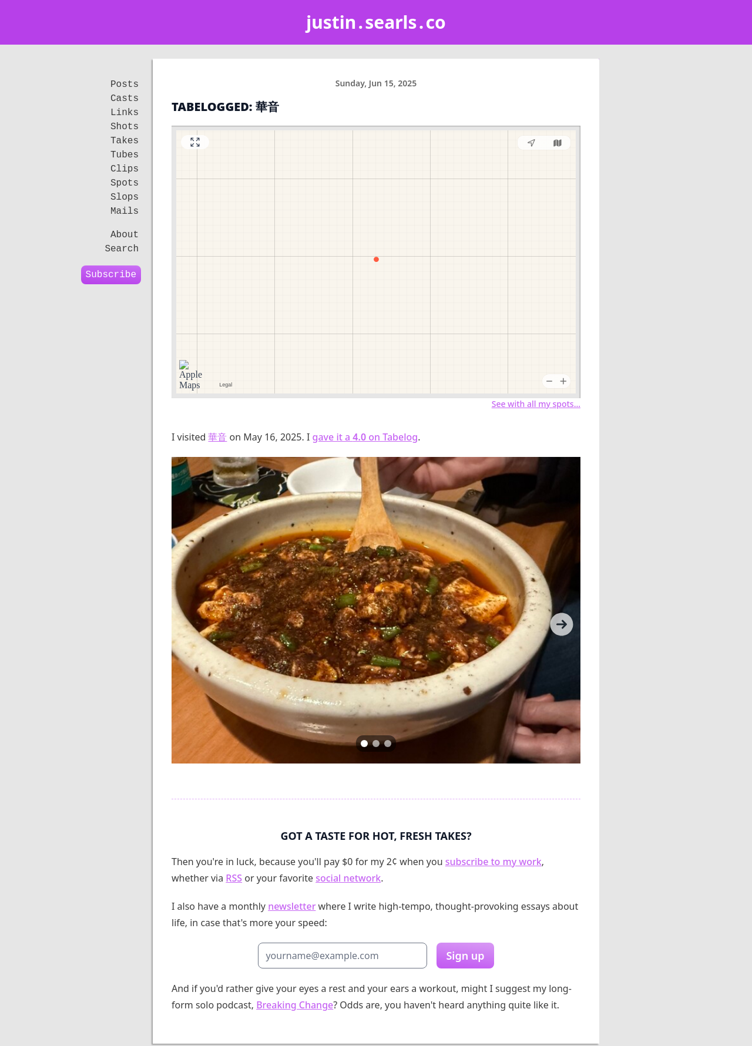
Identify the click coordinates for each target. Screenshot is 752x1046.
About (124, 235)
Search (122, 249)
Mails (124, 211)
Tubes (124, 155)
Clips (124, 169)
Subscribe (111, 275)
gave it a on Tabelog (365, 436)
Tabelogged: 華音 (225, 107)
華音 (217, 436)
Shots (124, 127)
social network (348, 878)
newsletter (291, 906)
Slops (124, 197)
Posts (124, 84)
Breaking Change (294, 1004)
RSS (234, 878)
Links (124, 112)
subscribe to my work (493, 861)
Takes (124, 141)
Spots (124, 183)
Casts (124, 98)
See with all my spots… (536, 403)
